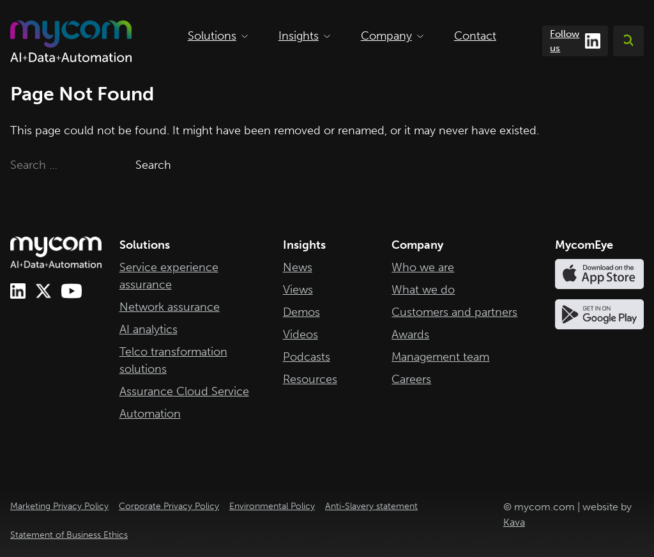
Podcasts (306, 357)
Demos (301, 312)
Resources (310, 379)
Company (392, 36)
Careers (411, 379)
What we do (423, 290)
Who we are (423, 267)
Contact (475, 36)
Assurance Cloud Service (184, 391)
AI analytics (148, 329)
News (297, 267)
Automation (150, 414)
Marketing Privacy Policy (59, 506)
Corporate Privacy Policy (169, 506)
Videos (300, 334)
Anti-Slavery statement (371, 506)
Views (298, 290)
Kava (514, 522)
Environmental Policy (272, 506)
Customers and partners (454, 312)
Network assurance (169, 307)
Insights (304, 36)
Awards (410, 334)
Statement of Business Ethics (69, 535)
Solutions (218, 36)
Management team (440, 357)
